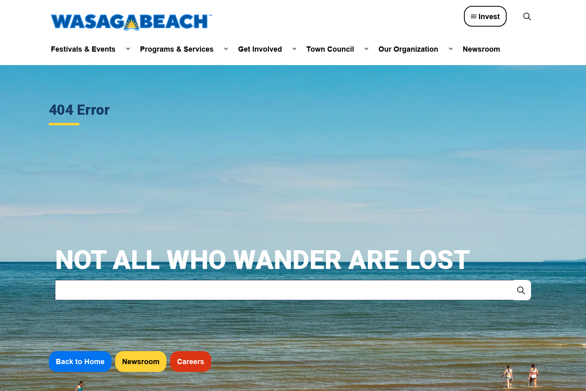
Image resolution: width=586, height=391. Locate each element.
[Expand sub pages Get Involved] (294, 49)
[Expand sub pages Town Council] (366, 49)
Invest (485, 16)
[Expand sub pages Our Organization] (450, 49)
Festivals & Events (83, 49)
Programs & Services (177, 49)
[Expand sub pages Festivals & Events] (128, 49)
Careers (190, 361)
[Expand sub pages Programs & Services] (226, 49)
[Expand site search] (527, 16)
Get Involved (260, 49)
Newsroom (481, 49)
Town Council (330, 49)
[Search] (521, 290)
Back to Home (80, 361)
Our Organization (408, 49)
